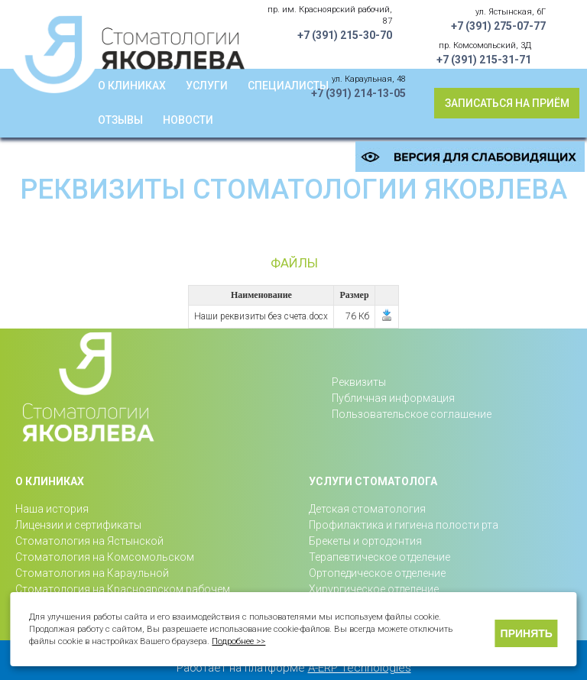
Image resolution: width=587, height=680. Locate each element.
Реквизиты (359, 382)
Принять (527, 633)
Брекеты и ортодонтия (365, 541)
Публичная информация (393, 398)
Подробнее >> (238, 641)
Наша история (52, 509)
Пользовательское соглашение (411, 414)
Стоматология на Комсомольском (104, 557)
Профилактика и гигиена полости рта (403, 525)
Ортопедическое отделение (377, 573)
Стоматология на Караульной (92, 573)
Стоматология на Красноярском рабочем (122, 589)
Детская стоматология (367, 509)
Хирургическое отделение (374, 589)
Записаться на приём (507, 103)
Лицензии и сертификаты (78, 525)
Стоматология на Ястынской (89, 541)
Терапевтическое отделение (379, 557)
